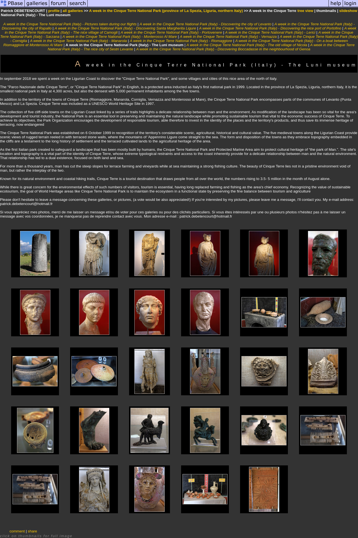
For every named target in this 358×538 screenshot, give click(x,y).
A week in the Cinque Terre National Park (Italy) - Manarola (78, 41)
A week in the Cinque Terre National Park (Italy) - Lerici (270, 32)
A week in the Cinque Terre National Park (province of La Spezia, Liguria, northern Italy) (166, 11)
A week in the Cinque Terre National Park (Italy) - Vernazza (228, 36)
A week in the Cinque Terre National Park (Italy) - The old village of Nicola (246, 45)
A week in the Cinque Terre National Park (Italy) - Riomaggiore (181, 41)
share (32, 531)
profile (54, 11)
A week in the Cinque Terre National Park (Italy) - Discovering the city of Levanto (205, 24)
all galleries (73, 11)
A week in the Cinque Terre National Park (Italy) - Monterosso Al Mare (120, 36)
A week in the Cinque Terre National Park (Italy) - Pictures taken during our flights (70, 24)
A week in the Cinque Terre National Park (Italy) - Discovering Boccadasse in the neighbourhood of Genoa (223, 49)
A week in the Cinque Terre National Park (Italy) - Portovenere (171, 32)
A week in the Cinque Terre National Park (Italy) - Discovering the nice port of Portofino (270, 28)
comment (17, 531)
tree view (305, 11)
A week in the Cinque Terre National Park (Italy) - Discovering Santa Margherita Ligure (125, 28)
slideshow (348, 11)
